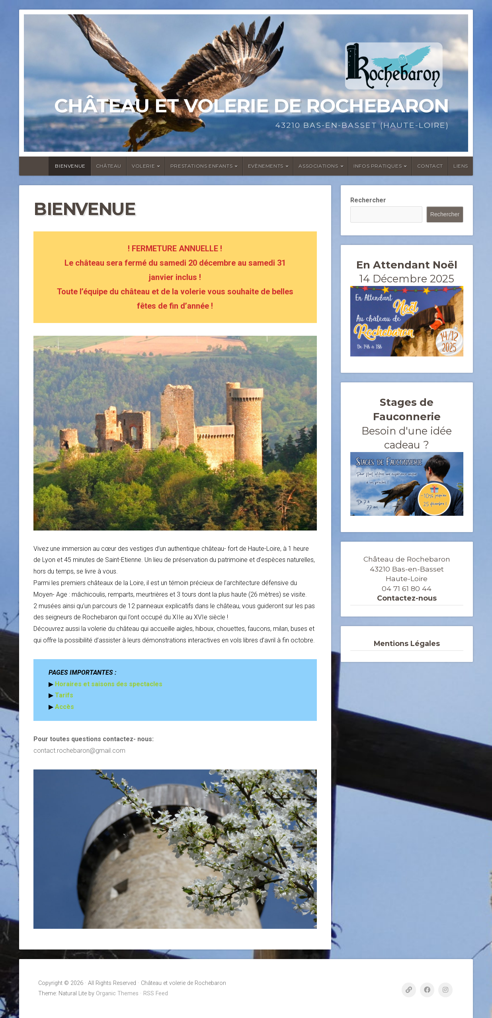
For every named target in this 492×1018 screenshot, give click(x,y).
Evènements (265, 166)
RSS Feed (155, 993)
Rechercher (368, 200)
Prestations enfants (201, 166)
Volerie (143, 166)
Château (108, 166)
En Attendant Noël (406, 264)
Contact (430, 166)
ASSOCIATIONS (318, 166)
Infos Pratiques (377, 166)
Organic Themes (117, 993)
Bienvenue (70, 166)
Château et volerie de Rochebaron (251, 105)
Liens (460, 166)
